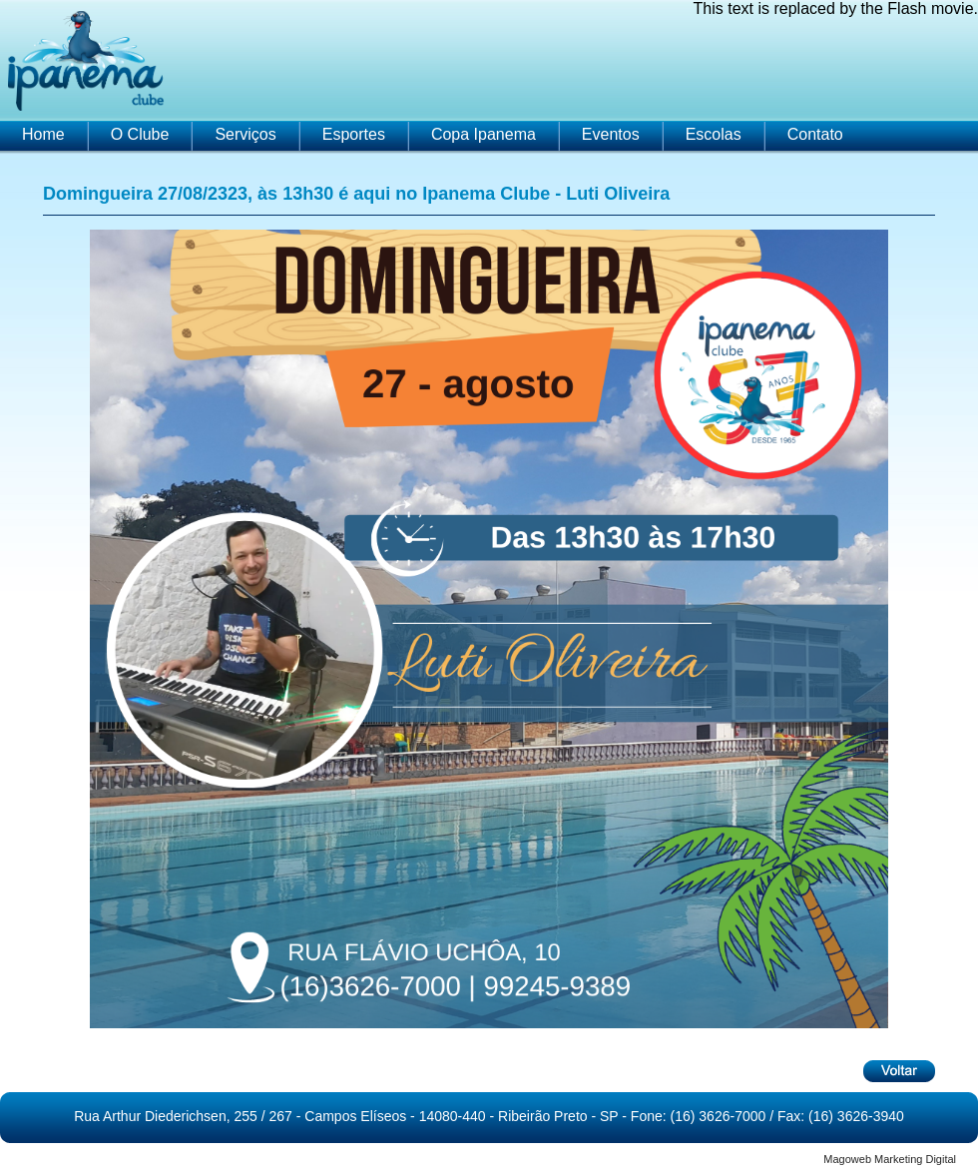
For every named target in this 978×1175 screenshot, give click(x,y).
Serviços (245, 134)
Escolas (713, 134)
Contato (815, 134)
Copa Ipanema (483, 134)
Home (43, 134)
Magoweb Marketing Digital (889, 1159)
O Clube (140, 134)
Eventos (611, 134)
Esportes (353, 134)
